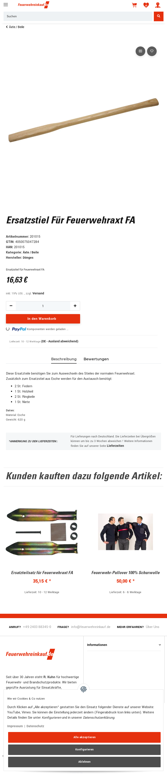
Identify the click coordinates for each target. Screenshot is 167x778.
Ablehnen (84, 762)
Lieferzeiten (115, 445)
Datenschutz (35, 726)
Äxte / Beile (31, 252)
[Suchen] (78, 16)
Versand (38, 293)
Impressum (15, 726)
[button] (157, 5)
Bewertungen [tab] (96, 359)
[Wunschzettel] (146, 5)
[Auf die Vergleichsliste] (140, 51)
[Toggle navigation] (6, 2)
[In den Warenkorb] (9, 40)
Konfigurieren (84, 749)
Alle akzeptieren (84, 737)
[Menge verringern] (11, 305)
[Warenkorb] (134, 5)
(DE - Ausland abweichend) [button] (59, 341)
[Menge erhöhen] (75, 305)
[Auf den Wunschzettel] (152, 51)
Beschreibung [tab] (64, 359)
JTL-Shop (90, 772)
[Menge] (43, 305)
